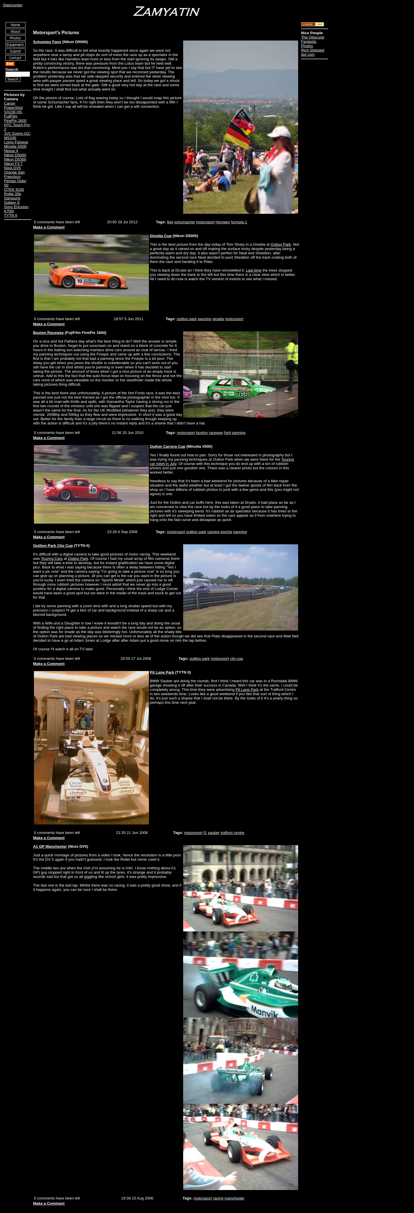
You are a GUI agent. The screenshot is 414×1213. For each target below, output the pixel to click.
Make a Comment (49, 227)
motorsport (205, 222)
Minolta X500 (15, 146)
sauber (214, 833)
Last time (253, 270)
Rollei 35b (12, 194)
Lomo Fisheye (16, 142)
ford (227, 432)
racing (218, 1198)
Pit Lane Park (162, 672)
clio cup (236, 658)
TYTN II (10, 215)
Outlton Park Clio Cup (53, 545)
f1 (205, 833)
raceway (216, 432)
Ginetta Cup (161, 236)
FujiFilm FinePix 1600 (15, 118)
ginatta (218, 319)
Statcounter (12, 5)
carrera (213, 532)
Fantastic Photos (309, 43)
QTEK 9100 (14, 189)
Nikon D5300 (15, 159)
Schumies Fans (47, 42)
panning (204, 319)
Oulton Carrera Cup (167, 446)
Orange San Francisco (14, 174)
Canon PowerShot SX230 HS (13, 107)
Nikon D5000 (15, 155)
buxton (202, 432)
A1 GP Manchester (50, 846)
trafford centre (232, 833)
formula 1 (239, 222)
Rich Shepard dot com (312, 52)
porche (226, 532)
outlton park (187, 319)
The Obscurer (312, 37)
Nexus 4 (11, 151)
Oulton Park (281, 244)
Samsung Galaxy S (12, 200)
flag (170, 222)
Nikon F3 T (13, 164)
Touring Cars (52, 558)
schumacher (184, 222)
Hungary (223, 222)
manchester (235, 1198)
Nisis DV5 (12, 168)
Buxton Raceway (48, 332)
